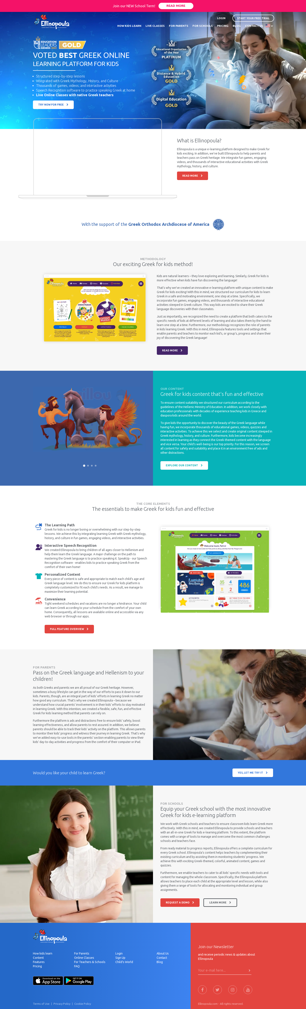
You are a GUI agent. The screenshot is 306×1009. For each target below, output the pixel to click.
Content (38, 957)
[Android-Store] (79, 980)
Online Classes (84, 957)
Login (119, 953)
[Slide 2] (88, 466)
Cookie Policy (82, 1003)
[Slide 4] (95, 466)
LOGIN (221, 18)
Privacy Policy (62, 1003)
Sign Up (120, 957)
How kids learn (42, 953)
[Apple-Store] (48, 980)
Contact (162, 957)
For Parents (81, 953)
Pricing (37, 966)
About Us (163, 953)
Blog (160, 962)
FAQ (77, 966)
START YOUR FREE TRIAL (253, 18)
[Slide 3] (92, 466)
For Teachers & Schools (89, 962)
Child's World (124, 962)
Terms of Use (41, 1003)
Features (39, 962)
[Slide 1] (84, 466)
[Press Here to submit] (249, 970)
